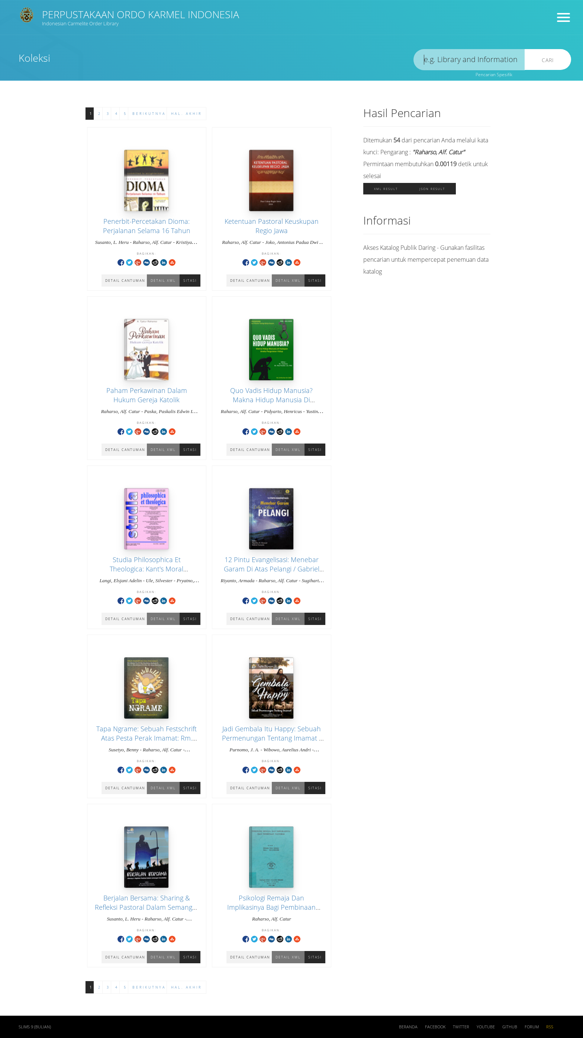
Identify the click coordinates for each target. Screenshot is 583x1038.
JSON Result (432, 189)
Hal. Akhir (186, 113)
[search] (469, 59)
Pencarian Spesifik (494, 74)
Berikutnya (149, 113)
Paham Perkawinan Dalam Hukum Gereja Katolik (146, 395)
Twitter (461, 1026)
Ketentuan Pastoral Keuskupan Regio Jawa (272, 226)
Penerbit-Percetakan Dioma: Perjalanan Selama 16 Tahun (146, 226)
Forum (532, 1026)
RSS (549, 1026)
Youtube (486, 1026)
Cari (548, 60)
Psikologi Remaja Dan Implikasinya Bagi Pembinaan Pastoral (271, 907)
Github (509, 1026)
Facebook (435, 1026)
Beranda (408, 1026)
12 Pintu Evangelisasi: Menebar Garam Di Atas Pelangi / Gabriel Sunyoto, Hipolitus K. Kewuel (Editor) (271, 573)
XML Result (386, 189)
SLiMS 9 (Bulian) (35, 1026)
